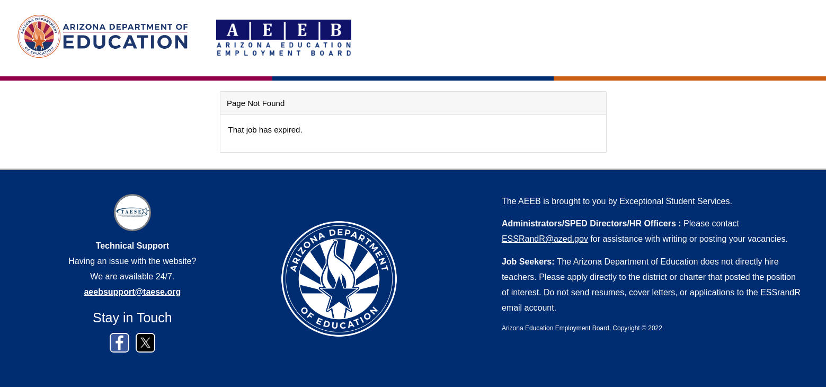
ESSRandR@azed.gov (545, 238)
